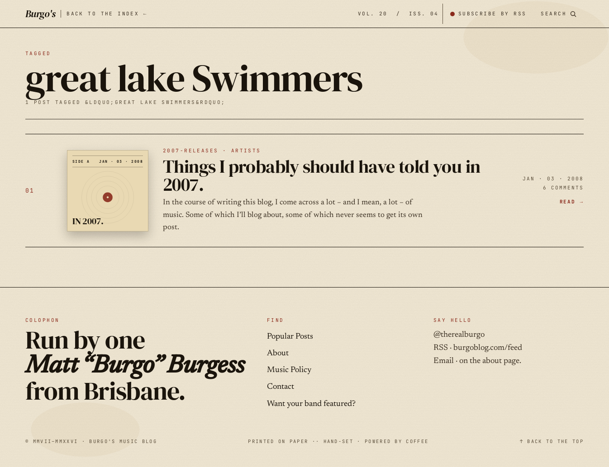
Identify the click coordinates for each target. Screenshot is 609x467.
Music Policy (289, 370)
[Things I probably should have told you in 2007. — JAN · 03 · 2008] (304, 190)
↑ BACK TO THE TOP (552, 441)
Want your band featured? (311, 404)
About (278, 353)
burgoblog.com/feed (487, 348)
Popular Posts (290, 337)
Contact (280, 387)
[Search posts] (558, 14)
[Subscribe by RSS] (488, 14)
